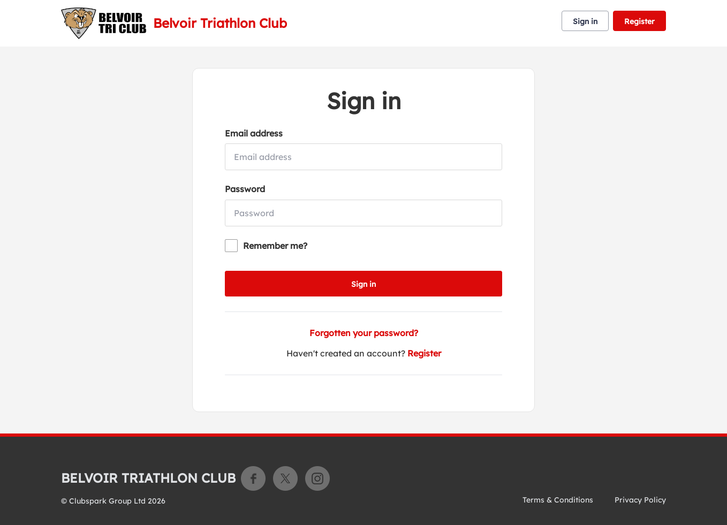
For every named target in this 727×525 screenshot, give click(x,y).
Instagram (317, 478)
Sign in (585, 21)
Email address (254, 133)
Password (245, 189)
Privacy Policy (640, 500)
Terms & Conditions (557, 500)
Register (639, 21)
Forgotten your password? (363, 333)
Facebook (253, 478)
